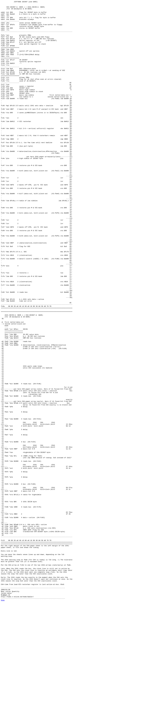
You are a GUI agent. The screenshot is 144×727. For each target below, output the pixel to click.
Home (3, 720)
